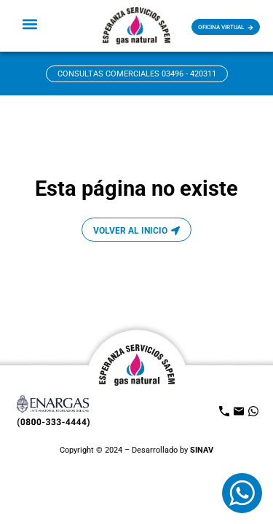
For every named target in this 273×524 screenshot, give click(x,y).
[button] (30, 24)
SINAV (201, 450)
